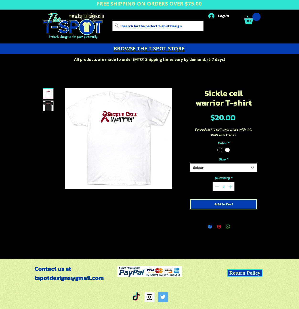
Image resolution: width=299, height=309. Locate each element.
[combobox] (223, 167)
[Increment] (231, 186)
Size (223, 159)
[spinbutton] (224, 186)
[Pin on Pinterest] (219, 226)
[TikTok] (136, 297)
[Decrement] (216, 186)
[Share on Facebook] (210, 226)
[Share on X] (237, 226)
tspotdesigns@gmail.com (69, 277)
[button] (252, 18)
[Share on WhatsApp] (228, 226)
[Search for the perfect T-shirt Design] (157, 26)
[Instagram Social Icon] (149, 297)
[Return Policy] (244, 273)
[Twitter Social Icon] (163, 297)
